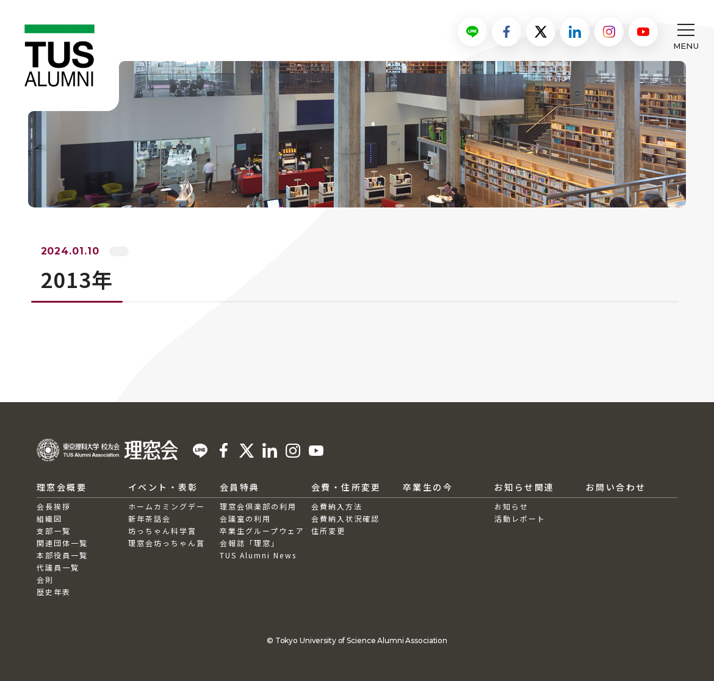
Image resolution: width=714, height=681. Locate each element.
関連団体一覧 (62, 543)
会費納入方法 (336, 506)
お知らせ (511, 506)
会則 (45, 579)
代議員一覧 (58, 567)
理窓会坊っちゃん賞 (166, 543)
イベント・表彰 (163, 487)
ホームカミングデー (166, 506)
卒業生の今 (428, 487)
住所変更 (328, 530)
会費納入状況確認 (345, 518)
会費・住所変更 (346, 487)
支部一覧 (54, 530)
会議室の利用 (245, 518)
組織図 (49, 518)
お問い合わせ (616, 487)
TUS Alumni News (258, 555)
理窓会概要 (62, 487)
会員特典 (240, 487)
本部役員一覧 (62, 555)
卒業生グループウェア (262, 530)
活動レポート (520, 518)
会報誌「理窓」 (249, 543)
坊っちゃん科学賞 (162, 530)
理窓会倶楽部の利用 (258, 506)
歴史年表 (54, 591)
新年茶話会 (149, 518)
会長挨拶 (54, 506)
